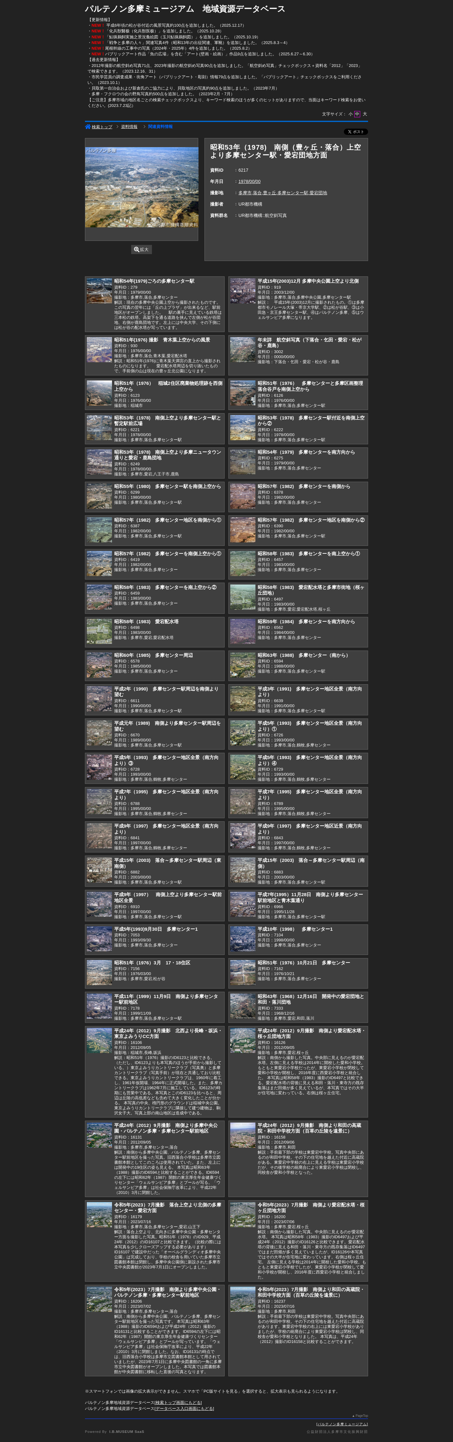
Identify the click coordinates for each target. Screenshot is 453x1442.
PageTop (362, 1415)
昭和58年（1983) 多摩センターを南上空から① (309, 553)
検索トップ (98, 127)
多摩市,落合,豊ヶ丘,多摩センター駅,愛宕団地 (282, 192)
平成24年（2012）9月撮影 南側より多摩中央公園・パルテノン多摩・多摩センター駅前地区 (166, 1128)
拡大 (141, 249)
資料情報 (129, 126)
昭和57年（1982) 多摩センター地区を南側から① (167, 520)
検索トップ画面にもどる (178, 1402)
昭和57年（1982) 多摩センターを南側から (304, 486)
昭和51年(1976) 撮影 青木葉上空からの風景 (162, 339)
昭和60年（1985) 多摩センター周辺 (153, 655)
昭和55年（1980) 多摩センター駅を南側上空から (167, 486)
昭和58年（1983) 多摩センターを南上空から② (165, 587)
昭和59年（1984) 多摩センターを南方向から (306, 621)
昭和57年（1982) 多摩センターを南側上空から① (167, 553)
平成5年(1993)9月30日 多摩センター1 (156, 929)
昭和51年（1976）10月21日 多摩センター (304, 962)
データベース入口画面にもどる (184, 1408)
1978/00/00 (249, 181)
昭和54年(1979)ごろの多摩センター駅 (154, 281)
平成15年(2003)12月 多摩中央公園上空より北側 (308, 281)
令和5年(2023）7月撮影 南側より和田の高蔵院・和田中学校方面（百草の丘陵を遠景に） (311, 1292)
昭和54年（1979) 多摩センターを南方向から (306, 452)
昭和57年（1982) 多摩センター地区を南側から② (311, 520)
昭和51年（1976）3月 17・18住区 (152, 962)
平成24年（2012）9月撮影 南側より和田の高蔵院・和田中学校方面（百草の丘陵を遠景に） (309, 1128)
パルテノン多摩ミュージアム (342, 1424)
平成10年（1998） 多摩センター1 (295, 929)
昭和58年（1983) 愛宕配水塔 (146, 621)
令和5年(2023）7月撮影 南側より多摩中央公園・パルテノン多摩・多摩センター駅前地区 (167, 1292)
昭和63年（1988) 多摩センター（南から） (304, 655)
